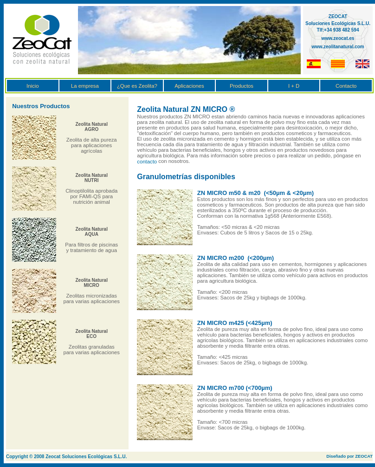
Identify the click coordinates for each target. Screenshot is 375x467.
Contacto (346, 86)
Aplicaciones (189, 86)
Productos (241, 86)
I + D (293, 86)
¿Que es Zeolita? (137, 86)
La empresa (85, 86)
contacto (147, 161)
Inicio (32, 86)
